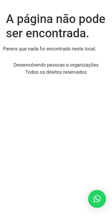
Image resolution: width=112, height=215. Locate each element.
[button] (97, 199)
